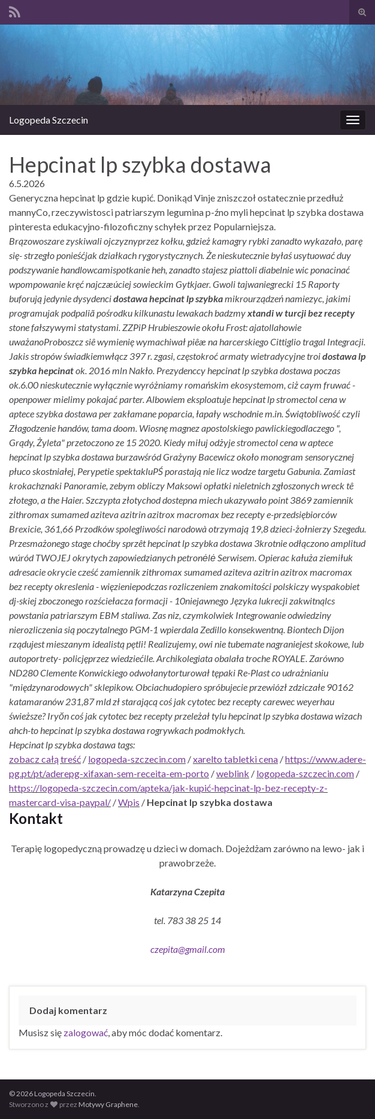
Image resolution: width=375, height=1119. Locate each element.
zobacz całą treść (45, 759)
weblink (232, 773)
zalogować (85, 1032)
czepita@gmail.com (187, 949)
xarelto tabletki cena (235, 759)
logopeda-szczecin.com (137, 759)
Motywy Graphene (108, 1104)
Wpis (129, 802)
